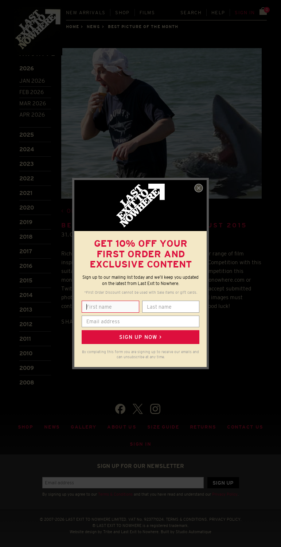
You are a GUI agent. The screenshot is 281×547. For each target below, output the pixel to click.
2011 (25, 339)
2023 (26, 164)
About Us (121, 427)
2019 (25, 222)
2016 (25, 266)
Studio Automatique (193, 532)
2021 (25, 193)
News (93, 26)
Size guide (163, 427)
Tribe (107, 532)
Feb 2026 (31, 92)
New (86, 12)
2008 (26, 382)
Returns (203, 427)
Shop (122, 12)
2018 (26, 237)
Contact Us (245, 427)
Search (191, 12)
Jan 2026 (32, 81)
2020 (26, 207)
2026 (26, 68)
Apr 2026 (32, 115)
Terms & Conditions (115, 494)
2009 (26, 368)
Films (147, 12)
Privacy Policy (225, 494)
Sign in (245, 12)
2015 (25, 280)
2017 (25, 251)
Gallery (83, 427)
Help (218, 12)
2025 (26, 135)
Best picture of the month (143, 26)
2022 (26, 178)
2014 (25, 295)
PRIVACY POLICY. (225, 519)
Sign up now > (140, 337)
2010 (25, 353)
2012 (25, 324)
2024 (26, 149)
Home (72, 26)
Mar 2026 (32, 103)
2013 (25, 309)
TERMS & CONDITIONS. (187, 519)
